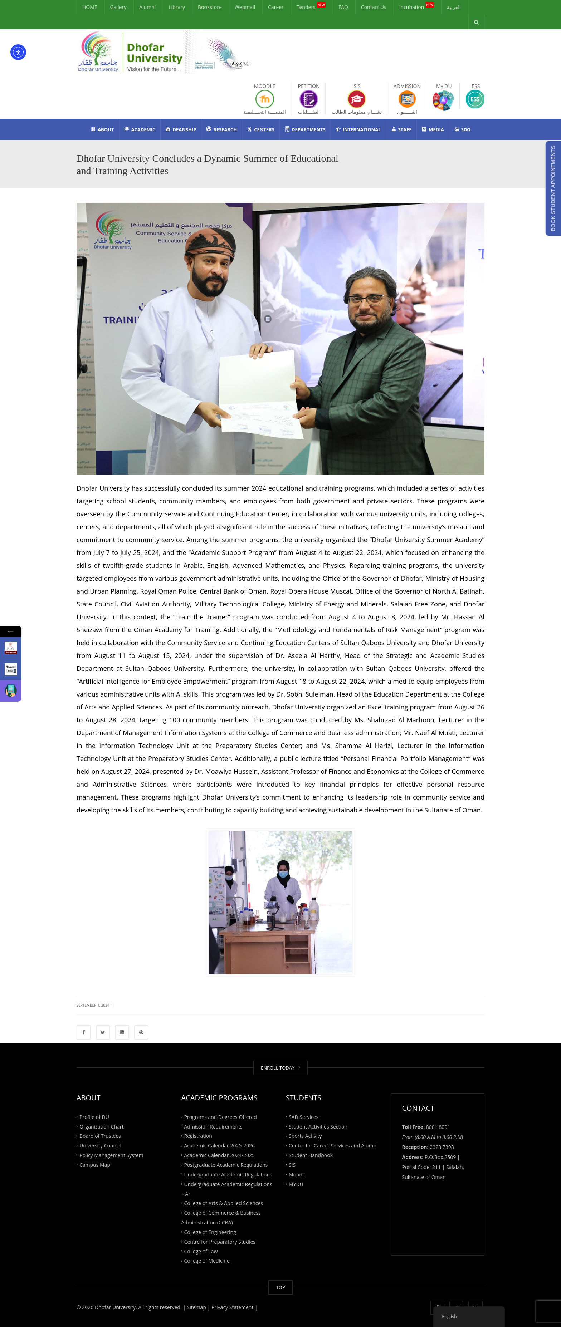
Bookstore (210, 7)
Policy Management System (111, 1155)
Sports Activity (305, 1135)
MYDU (296, 1183)
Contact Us (373, 7)
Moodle (297, 1174)
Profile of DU (94, 1116)
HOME (89, 7)
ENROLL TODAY (280, 1068)
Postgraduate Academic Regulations (226, 1164)
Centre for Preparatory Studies (220, 1241)
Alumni (147, 7)
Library (177, 7)
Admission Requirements (213, 1126)
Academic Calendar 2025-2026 (219, 1145)
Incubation (416, 6)
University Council (100, 1145)
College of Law (201, 1251)
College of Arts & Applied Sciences (223, 1203)
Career (276, 7)
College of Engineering (210, 1232)
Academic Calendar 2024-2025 (219, 1155)
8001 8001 (438, 1127)
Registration (198, 1135)
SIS (292, 1164)
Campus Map (94, 1164)
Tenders (311, 6)
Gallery (118, 7)
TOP (280, 1287)
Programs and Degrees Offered (220, 1116)
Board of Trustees (100, 1135)
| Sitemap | (196, 1307)
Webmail (245, 7)
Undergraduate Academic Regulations (228, 1174)
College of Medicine (207, 1260)
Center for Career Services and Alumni (333, 1145)
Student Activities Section (318, 1126)
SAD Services (303, 1116)
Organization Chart (101, 1126)
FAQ (343, 7)
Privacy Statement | (233, 1307)
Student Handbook (311, 1155)
